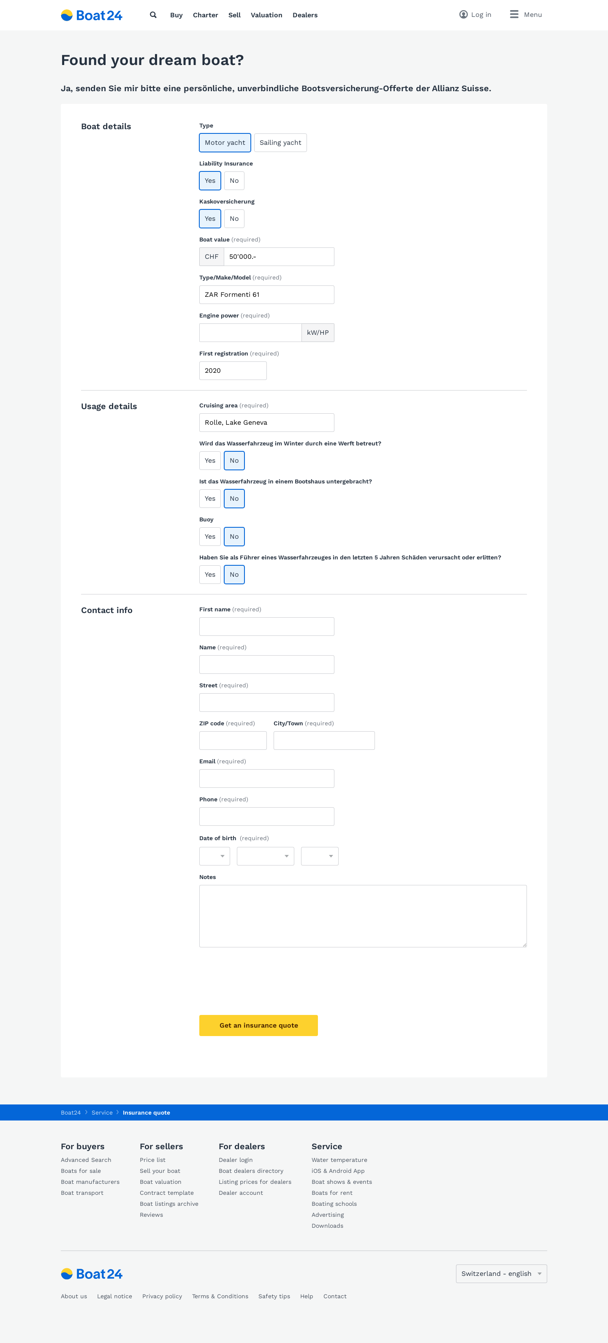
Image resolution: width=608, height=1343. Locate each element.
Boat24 (71, 1112)
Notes (207, 877)
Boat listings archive (169, 1203)
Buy (176, 15)
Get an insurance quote (259, 1025)
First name (230, 609)
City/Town (304, 723)
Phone (223, 799)
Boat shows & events (342, 1181)
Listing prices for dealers (255, 1181)
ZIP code (227, 723)
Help (306, 1296)
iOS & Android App (338, 1170)
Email (222, 761)
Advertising (328, 1214)
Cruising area (234, 405)
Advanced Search (86, 1159)
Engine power (234, 315)
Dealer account (241, 1192)
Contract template (167, 1192)
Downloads (327, 1225)
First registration (239, 353)
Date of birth (234, 838)
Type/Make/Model (240, 277)
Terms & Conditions (220, 1296)
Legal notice (114, 1296)
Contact (335, 1296)
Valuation (266, 15)
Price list (153, 1159)
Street (223, 685)
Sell (234, 15)
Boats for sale (81, 1170)
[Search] (155, 15)
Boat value (230, 239)
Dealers (305, 15)
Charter (205, 15)
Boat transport (82, 1192)
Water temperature (339, 1159)
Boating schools (334, 1203)
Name (223, 647)
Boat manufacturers (90, 1181)
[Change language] (501, 1273)
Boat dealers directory (251, 1170)
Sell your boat (160, 1170)
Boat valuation (161, 1181)
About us (74, 1296)
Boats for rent (332, 1192)
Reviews (151, 1214)
